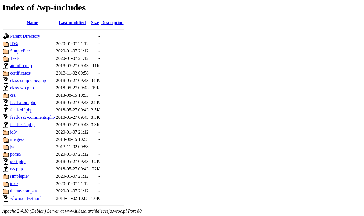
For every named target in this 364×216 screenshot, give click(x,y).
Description (112, 22)
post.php (18, 161)
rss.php (16, 168)
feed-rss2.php (22, 124)
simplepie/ (19, 176)
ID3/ (14, 43)
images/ (17, 139)
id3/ (13, 132)
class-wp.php (22, 87)
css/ (13, 95)
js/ (12, 146)
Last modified (72, 22)
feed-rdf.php (21, 109)
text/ (14, 183)
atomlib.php (21, 65)
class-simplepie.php (28, 80)
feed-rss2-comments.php (32, 117)
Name (32, 22)
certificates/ (20, 73)
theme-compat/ (23, 191)
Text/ (14, 58)
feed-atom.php (23, 102)
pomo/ (16, 154)
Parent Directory (25, 36)
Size (95, 22)
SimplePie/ (20, 50)
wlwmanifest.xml (26, 198)
